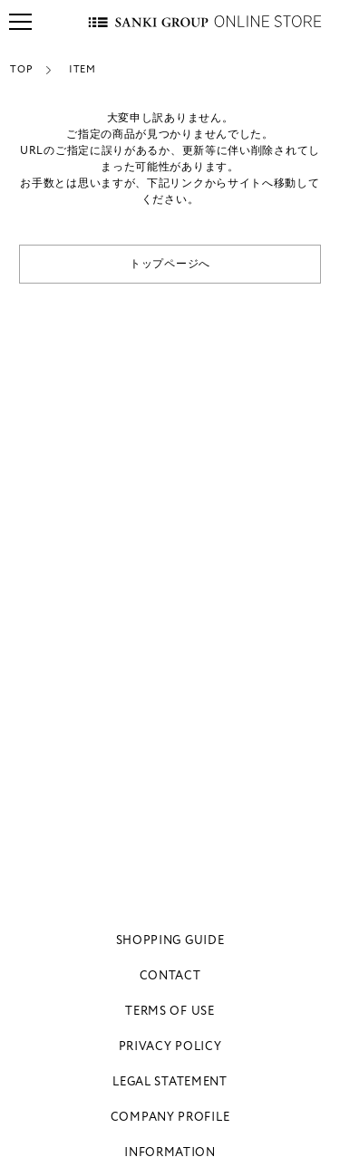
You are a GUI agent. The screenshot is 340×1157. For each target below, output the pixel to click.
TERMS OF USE (169, 1011)
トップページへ (170, 264)
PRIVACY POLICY (170, 1046)
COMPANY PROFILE (170, 1117)
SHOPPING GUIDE (170, 940)
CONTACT (170, 976)
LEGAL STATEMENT (170, 1082)
